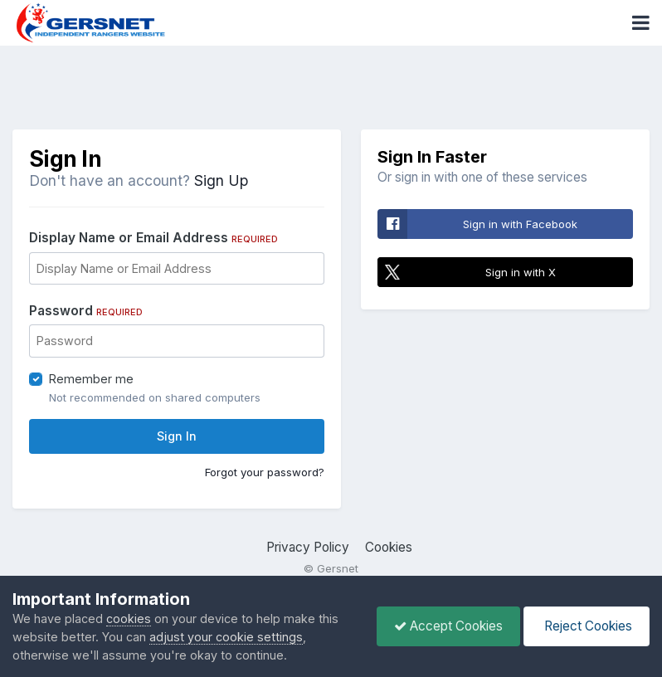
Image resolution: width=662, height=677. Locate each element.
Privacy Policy (307, 547)
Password (86, 311)
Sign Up (221, 180)
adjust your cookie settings (226, 637)
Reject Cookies (586, 626)
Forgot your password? (264, 472)
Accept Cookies (448, 626)
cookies (128, 618)
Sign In (177, 436)
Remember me (91, 379)
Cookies (388, 547)
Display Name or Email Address (153, 238)
